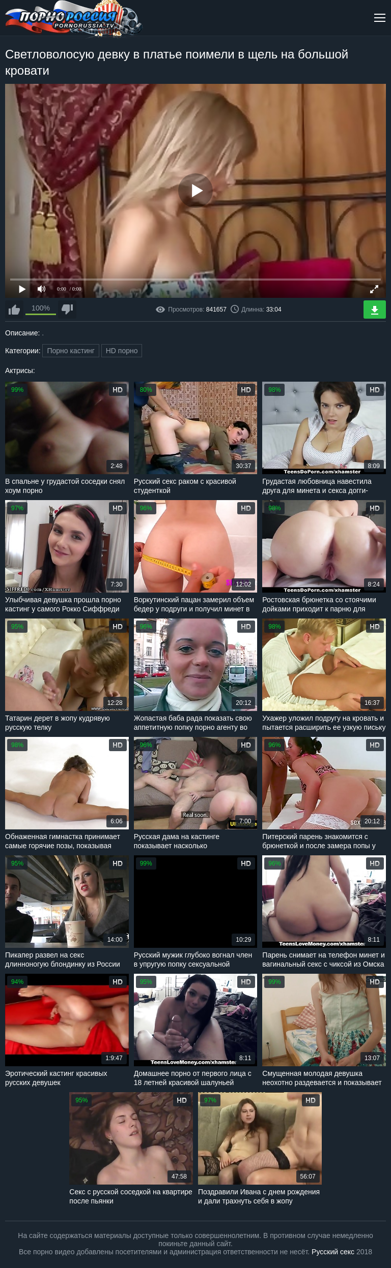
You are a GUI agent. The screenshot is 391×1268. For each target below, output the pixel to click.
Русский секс (333, 1252)
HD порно (122, 351)
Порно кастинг (70, 351)
